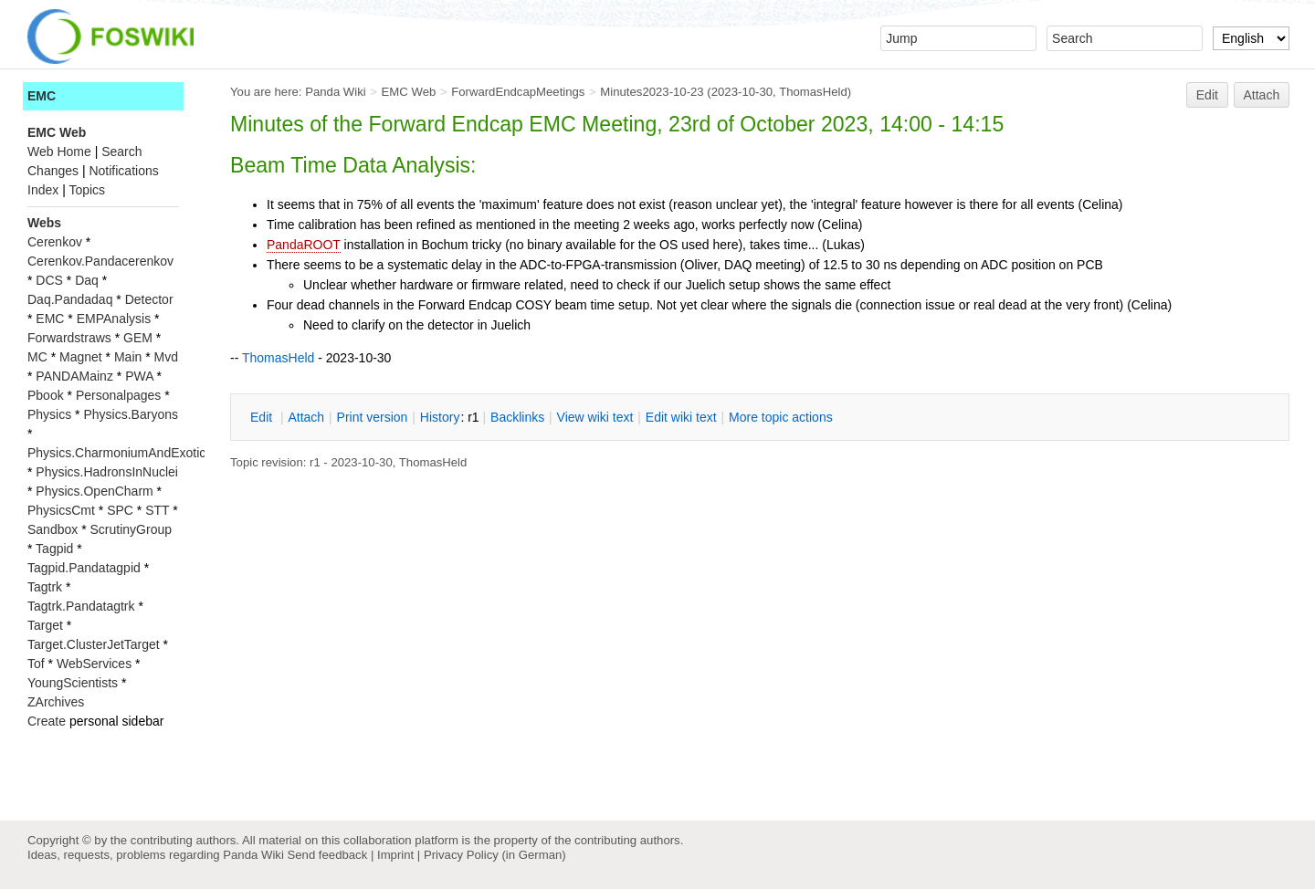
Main (128, 357)
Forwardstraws (69, 337)
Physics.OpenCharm (94, 491)
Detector (149, 299)
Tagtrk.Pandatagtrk (81, 606)
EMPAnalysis (114, 318)
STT (157, 510)
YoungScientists (72, 682)
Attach (1262, 95)
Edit (1207, 95)
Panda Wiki (335, 92)
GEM (138, 337)
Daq (87, 280)
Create (46, 721)
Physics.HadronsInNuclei (107, 472)
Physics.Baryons (130, 414)
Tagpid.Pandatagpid (84, 567)
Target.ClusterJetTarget (93, 644)
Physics (49, 414)
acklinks (517, 417)
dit (263, 417)
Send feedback (327, 855)
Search (121, 151)
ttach (306, 417)
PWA (139, 376)
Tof (36, 663)
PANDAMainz (74, 376)
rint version (372, 417)
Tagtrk (44, 587)
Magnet (80, 357)
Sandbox (52, 529)
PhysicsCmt (61, 510)
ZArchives (55, 702)
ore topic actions (781, 417)
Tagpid (54, 548)
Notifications (123, 170)
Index (42, 190)
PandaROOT (304, 244)
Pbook (45, 395)
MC (37, 357)
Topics (86, 190)
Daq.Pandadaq (69, 299)
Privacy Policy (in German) (495, 855)
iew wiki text (595, 417)
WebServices (94, 663)
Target (45, 625)
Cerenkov (54, 242)
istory (440, 417)
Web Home (59, 151)
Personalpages (118, 395)
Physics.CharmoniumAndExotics (119, 452)
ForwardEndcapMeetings (517, 92)
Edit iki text (681, 417)
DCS (49, 280)
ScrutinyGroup (131, 529)
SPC (120, 510)
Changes (53, 170)
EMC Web (409, 92)
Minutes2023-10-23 (651, 92)
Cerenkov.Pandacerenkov (100, 261)
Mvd (166, 357)
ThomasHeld (813, 92)
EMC (41, 96)
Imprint (395, 855)
